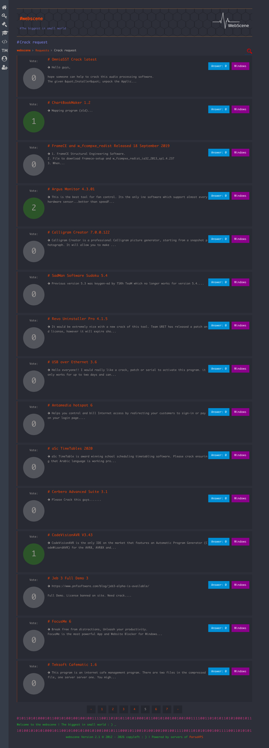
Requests (42, 50)
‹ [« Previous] (91, 709)
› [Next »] (177, 709)
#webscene (31, 18)
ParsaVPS (196, 737)
